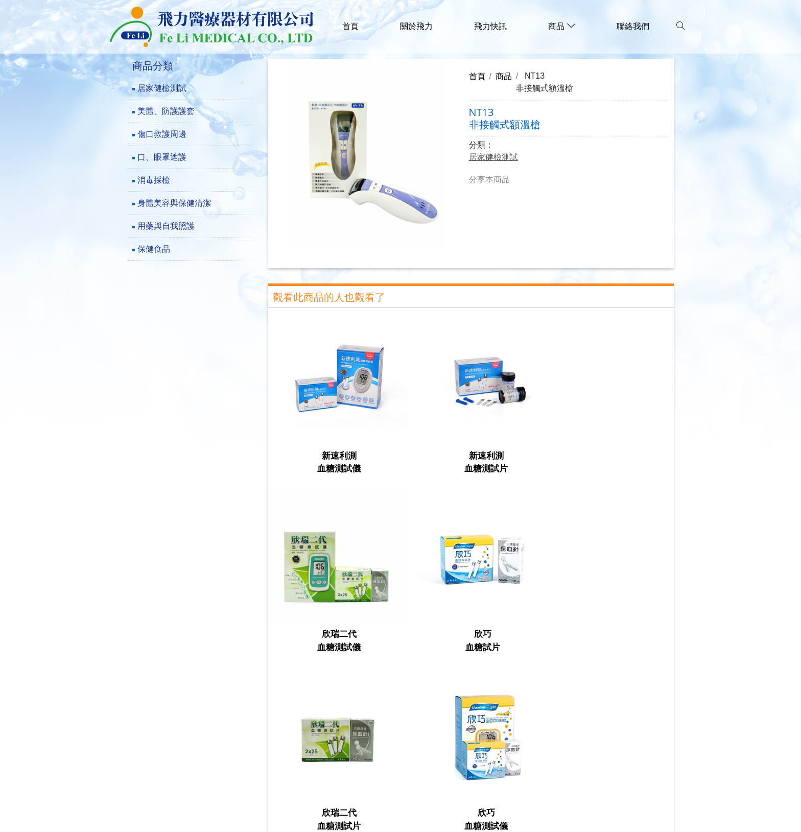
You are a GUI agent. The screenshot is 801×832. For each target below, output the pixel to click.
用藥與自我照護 (166, 226)
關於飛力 (416, 26)
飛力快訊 (490, 26)
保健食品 (153, 249)
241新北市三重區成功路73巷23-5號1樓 (226, 725)
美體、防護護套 (166, 111)
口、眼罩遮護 (161, 157)
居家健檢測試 (161, 88)
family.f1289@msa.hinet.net (206, 772)
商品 (504, 76)
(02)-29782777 (179, 741)
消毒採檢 (153, 180)
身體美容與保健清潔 (174, 203)
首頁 (350, 26)
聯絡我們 (633, 26)
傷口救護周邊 (161, 134)
